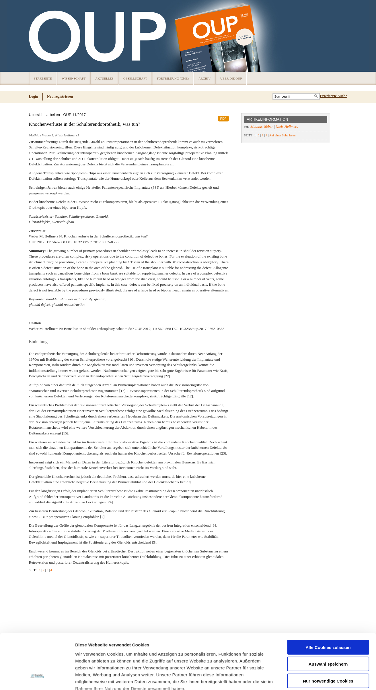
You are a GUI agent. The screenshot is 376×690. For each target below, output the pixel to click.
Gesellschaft (135, 78)
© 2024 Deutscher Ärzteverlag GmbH (321, 680)
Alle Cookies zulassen (328, 552)
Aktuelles (104, 78)
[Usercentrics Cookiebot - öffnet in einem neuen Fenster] (37, 630)
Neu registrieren (60, 96)
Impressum (118, 607)
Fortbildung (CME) (173, 78)
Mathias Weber (261, 126)
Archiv (204, 78)
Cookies (76, 680)
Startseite (43, 78)
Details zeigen (305, 629)
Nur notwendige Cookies (328, 585)
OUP (36, 36)
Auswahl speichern (328, 569)
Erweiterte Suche (333, 96)
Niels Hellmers (287, 126)
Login (33, 96)
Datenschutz (88, 607)
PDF (223, 118)
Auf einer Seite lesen (282, 135)
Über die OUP (231, 78)
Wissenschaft (73, 78)
